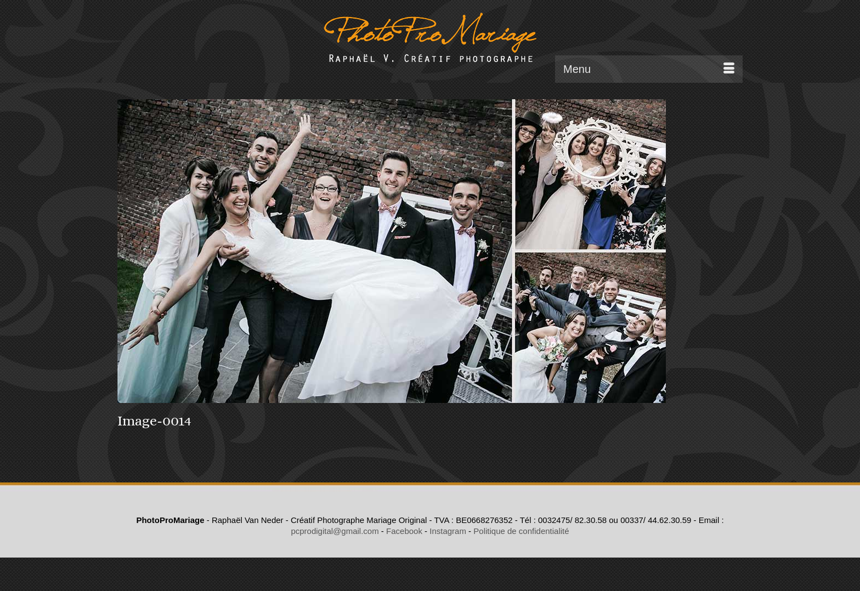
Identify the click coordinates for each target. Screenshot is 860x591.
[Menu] (649, 69)
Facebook (404, 531)
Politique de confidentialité (521, 531)
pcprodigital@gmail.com (334, 531)
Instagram (447, 531)
